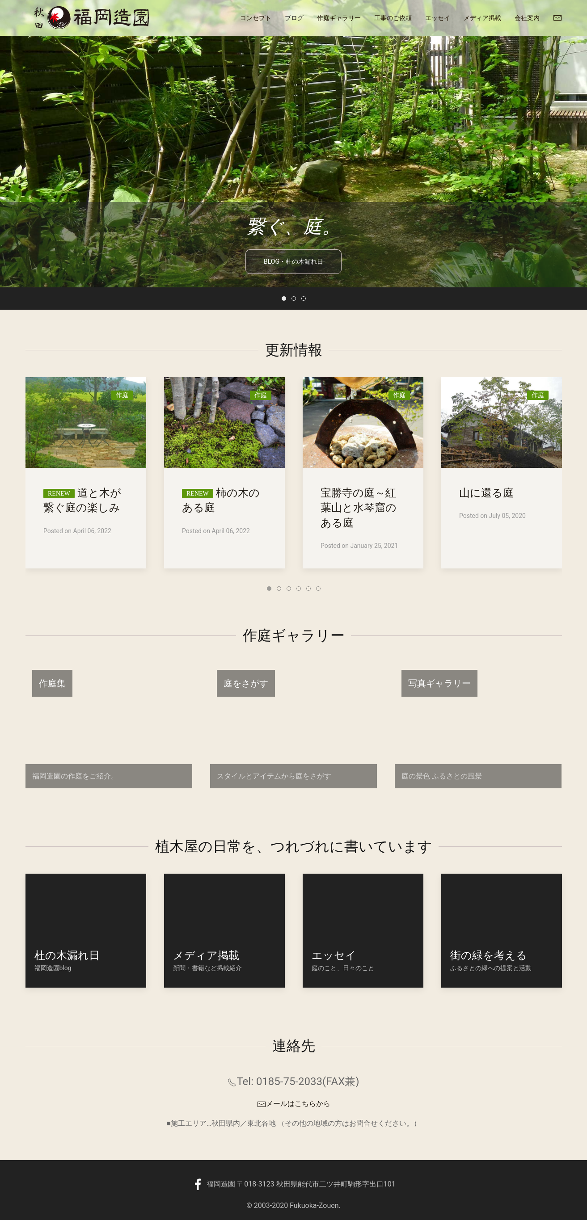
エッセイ (437, 17)
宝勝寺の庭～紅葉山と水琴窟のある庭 (359, 508)
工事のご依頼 (393, 17)
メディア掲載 (482, 17)
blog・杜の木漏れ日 (293, 250)
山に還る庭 (486, 493)
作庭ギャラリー (339, 17)
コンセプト (255, 17)
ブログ (294, 17)
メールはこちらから (293, 1103)
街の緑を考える (488, 955)
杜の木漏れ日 (67, 955)
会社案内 (527, 17)
